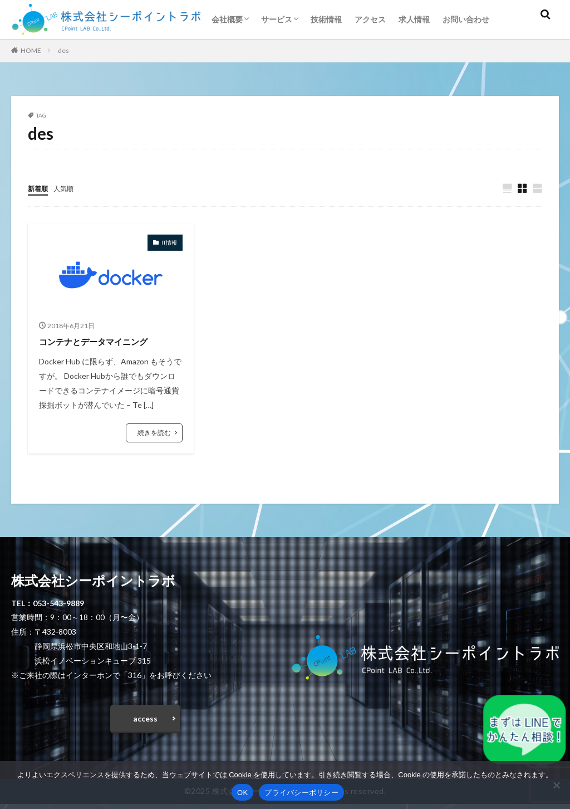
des (63, 50)
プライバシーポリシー (301, 792)
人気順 (68, 188)
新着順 (39, 188)
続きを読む (154, 433)
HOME (31, 50)
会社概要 (227, 19)
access (145, 721)
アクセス (370, 19)
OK (242, 792)
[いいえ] (556, 785)
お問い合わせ (466, 19)
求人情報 (414, 19)
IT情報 (169, 243)
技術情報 (326, 19)
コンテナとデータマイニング (104, 341)
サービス (276, 19)
